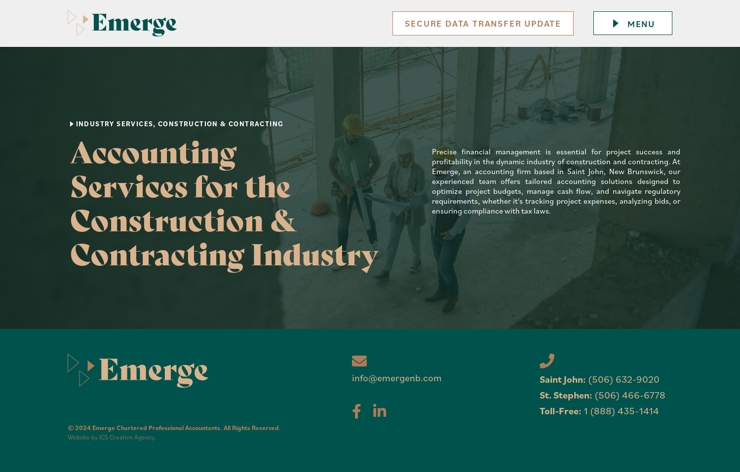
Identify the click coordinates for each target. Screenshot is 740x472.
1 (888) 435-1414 (621, 410)
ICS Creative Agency (127, 437)
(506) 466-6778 (629, 395)
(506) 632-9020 (624, 379)
